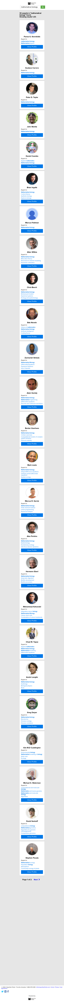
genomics (28, 922)
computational (28, 921)
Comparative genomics (28, 928)
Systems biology (26, 238)
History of (28, 385)
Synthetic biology (26, 236)
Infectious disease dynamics (30, 621)
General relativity (26, 507)
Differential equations (28, 466)
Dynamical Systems (27, 427)
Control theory (25, 234)
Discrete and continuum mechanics (32, 468)
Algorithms (24, 891)
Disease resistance (27, 812)
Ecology (23, 850)
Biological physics (26, 772)
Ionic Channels (25, 429)
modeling (28, 733)
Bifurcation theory (26, 311)
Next (37, 979)
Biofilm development (27, 657)
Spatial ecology (26, 546)
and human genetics (31, 886)
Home (52, 987)
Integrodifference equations (30, 540)
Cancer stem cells (26, 695)
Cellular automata (26, 502)
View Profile (32, 54)
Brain (22, 773)
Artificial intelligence (27, 389)
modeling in (31, 846)
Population (27, 961)
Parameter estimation (28, 315)
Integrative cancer (29, 691)
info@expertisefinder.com (43, 987)
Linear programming (27, 580)
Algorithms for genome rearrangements (28, 925)
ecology (28, 959)
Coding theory (25, 391)
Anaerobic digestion (27, 655)
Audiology (24, 770)
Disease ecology (26, 810)
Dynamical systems (27, 351)
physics (27, 43)
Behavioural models (27, 349)
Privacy (57, 987)
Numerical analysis (27, 582)
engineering (29, 464)
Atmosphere (25, 963)
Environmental (28, 844)
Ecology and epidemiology (29, 353)
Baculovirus (24, 808)
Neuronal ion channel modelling (31, 313)
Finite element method (28, 578)
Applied (27, 194)
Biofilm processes (26, 659)
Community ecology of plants (30, 965)
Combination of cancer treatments (31, 697)
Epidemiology (25, 617)
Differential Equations (28, 425)
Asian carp (24, 848)
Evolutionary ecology (27, 619)
